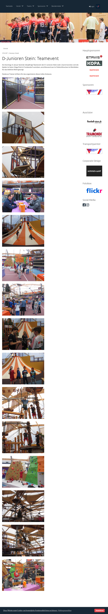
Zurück (5, 48)
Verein (19, 6)
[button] (92, 610)
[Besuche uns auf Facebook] (84, 205)
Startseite (9, 6)
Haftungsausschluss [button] (64, 610)
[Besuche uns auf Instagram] (87, 205)
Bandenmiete (57, 6)
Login (91, 6)
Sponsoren (43, 6)
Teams (30, 6)
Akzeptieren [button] (100, 610)
